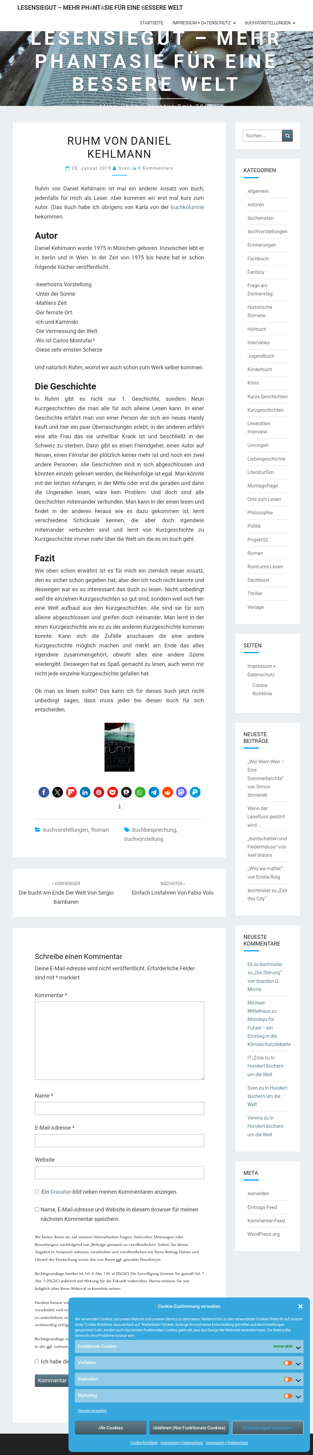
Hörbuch (257, 329)
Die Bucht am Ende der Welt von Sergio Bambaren (66, 893)
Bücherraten (261, 218)
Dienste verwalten (92, 1410)
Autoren (256, 204)
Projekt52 (258, 540)
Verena (255, 1118)
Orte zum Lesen (264, 499)
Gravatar (60, 1191)
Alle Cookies (110, 1428)
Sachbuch (258, 580)
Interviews (259, 342)
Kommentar (51, 995)
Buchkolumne (187, 207)
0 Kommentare (155, 168)
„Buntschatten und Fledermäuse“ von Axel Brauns (267, 846)
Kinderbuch (260, 369)
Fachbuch (258, 258)
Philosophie (260, 512)
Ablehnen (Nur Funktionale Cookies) (189, 1428)
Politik (254, 526)
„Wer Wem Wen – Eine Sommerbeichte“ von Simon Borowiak (266, 778)
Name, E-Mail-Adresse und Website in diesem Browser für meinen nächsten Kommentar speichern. (119, 1214)
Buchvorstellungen (267, 23)
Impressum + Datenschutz (181, 1442)
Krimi (253, 383)
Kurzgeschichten (266, 410)
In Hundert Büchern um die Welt (266, 1066)
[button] (300, 1306)
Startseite (152, 23)
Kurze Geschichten (268, 396)
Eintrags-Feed (262, 1207)
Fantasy (256, 272)
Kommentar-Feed (266, 1221)
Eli (250, 964)
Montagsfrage (263, 486)
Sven (124, 168)
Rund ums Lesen (265, 566)
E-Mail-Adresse (55, 1127)
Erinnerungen (262, 245)
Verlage (256, 607)
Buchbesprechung (154, 829)
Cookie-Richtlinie (143, 1442)
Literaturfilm (261, 472)
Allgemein (258, 191)
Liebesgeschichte (266, 459)
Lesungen (258, 445)
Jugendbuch (261, 356)
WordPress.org (264, 1234)
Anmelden (258, 1193)
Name (44, 1095)
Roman (100, 829)
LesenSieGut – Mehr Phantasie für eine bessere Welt (100, 7)
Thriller (255, 593)
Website (44, 1159)
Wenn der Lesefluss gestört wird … (266, 816)
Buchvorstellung (144, 838)
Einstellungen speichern (267, 1428)
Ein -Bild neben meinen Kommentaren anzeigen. (110, 1191)
